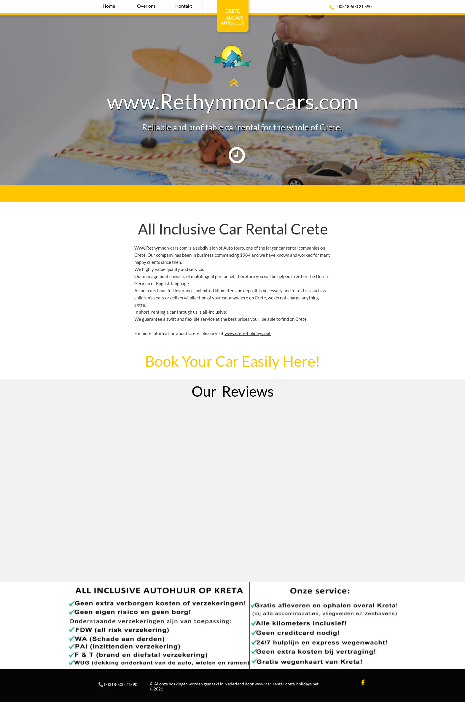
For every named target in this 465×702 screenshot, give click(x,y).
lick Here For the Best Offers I (235, 193)
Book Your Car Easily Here (230, 361)
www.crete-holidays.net (247, 333)
